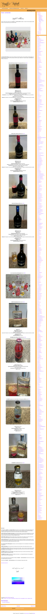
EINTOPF (38, 125)
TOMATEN (38, 452)
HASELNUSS (39, 203)
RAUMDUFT (38, 366)
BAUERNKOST (39, 62)
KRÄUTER (38, 262)
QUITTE (38, 363)
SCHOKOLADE (39, 398)
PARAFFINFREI (39, 345)
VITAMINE (38, 474)
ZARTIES (38, 511)
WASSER (38, 488)
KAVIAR (38, 239)
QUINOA (38, 362)
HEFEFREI (38, 208)
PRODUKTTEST (17, 598)
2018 (39, 14)
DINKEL (38, 114)
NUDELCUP (38, 325)
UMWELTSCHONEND (40, 467)
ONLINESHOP (13, 598)
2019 (39, 13)
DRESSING (38, 116)
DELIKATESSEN (39, 110)
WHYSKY (38, 500)
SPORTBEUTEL (39, 425)
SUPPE (38, 436)
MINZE (38, 304)
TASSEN (38, 442)
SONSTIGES (38, 421)
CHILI (38, 93)
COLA (38, 98)
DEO (37, 111)
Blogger (34, 613)
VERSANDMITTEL (39, 473)
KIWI (37, 246)
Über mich (22, 8)
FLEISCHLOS (39, 149)
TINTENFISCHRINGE (40, 451)
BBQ (37, 63)
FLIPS (38, 150)
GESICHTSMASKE (39, 177)
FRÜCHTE (38, 156)
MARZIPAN (38, 297)
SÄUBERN (38, 393)
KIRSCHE (38, 245)
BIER (38, 68)
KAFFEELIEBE (39, 228)
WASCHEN (38, 485)
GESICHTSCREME (39, 176)
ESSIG (38, 132)
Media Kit (26, 8)
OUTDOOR (38, 341)
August (40, 22)
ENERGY (38, 127)
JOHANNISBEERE (39, 223)
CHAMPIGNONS (39, 88)
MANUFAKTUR (39, 293)
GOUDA (38, 187)
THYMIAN (38, 446)
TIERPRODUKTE (39, 448)
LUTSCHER (38, 287)
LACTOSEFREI (39, 272)
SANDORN (38, 389)
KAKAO (38, 229)
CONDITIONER (39, 100)
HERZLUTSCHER (39, 209)
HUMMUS (38, 218)
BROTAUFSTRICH (39, 84)
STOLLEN (38, 432)
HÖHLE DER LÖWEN (40, 213)
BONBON (38, 77)
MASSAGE (38, 298)
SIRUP (38, 415)
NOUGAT (38, 324)
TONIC (26, 598)
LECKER (9, 598)
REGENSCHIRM (39, 367)
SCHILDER (38, 395)
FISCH (38, 144)
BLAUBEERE (39, 73)
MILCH (38, 303)
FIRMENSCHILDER (39, 143)
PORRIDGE (38, 357)
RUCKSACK (38, 382)
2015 (39, 33)
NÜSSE (38, 329)
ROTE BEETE (39, 378)
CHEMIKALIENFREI (39, 90)
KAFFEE (38, 225)
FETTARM (38, 139)
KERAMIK (38, 241)
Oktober (40, 17)
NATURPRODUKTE (39, 320)
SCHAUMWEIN (22, 598)
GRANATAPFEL (39, 188)
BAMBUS (38, 57)
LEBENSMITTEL (39, 276)
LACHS (38, 271)
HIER (24, 133)
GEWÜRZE (38, 182)
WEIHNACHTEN (39, 489)
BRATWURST (39, 79)
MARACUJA (38, 294)
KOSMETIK (38, 261)
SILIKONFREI (39, 414)
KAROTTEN (38, 234)
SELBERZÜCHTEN (39, 405)
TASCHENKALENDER (40, 441)
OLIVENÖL (38, 335)
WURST (38, 504)
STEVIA (38, 430)
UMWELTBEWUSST (39, 464)
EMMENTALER (39, 126)
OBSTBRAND (39, 330)
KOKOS (38, 255)
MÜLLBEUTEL (39, 309)
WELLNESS (38, 494)
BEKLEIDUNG (39, 67)
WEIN (31, 598)
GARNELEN (38, 165)
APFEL (38, 47)
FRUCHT (38, 154)
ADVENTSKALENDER (40, 40)
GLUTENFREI (39, 186)
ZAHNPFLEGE (39, 510)
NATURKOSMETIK (39, 319)
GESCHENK (38, 171)
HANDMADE (38, 198)
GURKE (38, 192)
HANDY (38, 202)
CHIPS (38, 94)
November (40, 16)
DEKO (38, 109)
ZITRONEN (38, 516)
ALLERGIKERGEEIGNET (40, 42)
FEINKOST (38, 136)
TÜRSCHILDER (39, 462)
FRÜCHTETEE (39, 159)
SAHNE (38, 384)
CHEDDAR (38, 89)
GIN (7, 598)
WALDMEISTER (39, 479)
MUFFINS (38, 308)
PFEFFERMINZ (39, 347)
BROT (38, 83)
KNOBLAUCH (39, 250)
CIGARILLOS (39, 95)
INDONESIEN (39, 219)
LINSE (38, 283)
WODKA (38, 501)
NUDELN (38, 326)
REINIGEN (38, 368)
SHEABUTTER (39, 410)
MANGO (38, 292)
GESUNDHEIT (39, 181)
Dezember (40, 15)
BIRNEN (38, 72)
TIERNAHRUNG (39, 447)
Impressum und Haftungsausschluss (14, 8)
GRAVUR (38, 191)
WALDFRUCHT (39, 478)
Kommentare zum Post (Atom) (20, 608)
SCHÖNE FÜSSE (39, 399)
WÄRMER (38, 484)
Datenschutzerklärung (5, 8)
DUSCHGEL (38, 121)
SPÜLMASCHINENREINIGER (41, 426)
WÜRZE (38, 506)
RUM (38, 383)
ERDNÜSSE (38, 130)
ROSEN (38, 377)
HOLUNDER (38, 214)
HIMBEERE (38, 212)
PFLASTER (38, 350)
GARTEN (38, 166)
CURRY (38, 105)
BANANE (38, 58)
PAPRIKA (38, 342)
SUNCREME (38, 435)
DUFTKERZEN (39, 120)
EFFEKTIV (38, 122)
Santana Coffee (40, 19)
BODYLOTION (39, 74)
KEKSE (38, 240)
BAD (37, 56)
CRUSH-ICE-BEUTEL (40, 104)
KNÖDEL (38, 251)
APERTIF (38, 46)
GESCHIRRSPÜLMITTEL (40, 175)
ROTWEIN (38, 379)
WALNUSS (38, 480)
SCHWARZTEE (39, 400)
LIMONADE (38, 282)
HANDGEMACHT (39, 197)
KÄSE (38, 235)
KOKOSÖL (38, 256)
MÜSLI (38, 314)
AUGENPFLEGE (39, 51)
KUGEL (38, 266)
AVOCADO (38, 52)
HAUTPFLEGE (39, 207)
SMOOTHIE (38, 416)
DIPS (38, 115)
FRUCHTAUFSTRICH (40, 155)
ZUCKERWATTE (39, 517)
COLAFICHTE (39, 99)
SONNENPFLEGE (39, 419)
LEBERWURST (39, 277)
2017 (39, 31)
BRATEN (38, 78)
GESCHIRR (38, 172)
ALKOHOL (4, 598)
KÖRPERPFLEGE (39, 260)
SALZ (38, 388)
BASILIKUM (38, 61)
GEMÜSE (38, 170)
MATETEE (38, 299)
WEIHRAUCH (39, 490)
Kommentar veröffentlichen (6, 602)
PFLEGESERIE (39, 352)
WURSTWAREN (39, 505)
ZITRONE (38, 515)
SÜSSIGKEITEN (39, 437)
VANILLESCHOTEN (39, 469)
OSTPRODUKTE (39, 340)
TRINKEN (28, 598)
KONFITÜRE (38, 257)
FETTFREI (38, 140)
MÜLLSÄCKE (39, 310)
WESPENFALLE (39, 499)
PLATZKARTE (39, 356)
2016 (39, 32)
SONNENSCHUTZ (39, 420)
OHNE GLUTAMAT (39, 331)
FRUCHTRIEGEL (39, 161)
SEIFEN (38, 404)
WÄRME (38, 483)
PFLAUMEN (38, 351)
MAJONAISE (38, 288)
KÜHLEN (38, 267)
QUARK (38, 361)
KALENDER (38, 230)
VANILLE (38, 468)
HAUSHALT (38, 204)
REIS (38, 372)
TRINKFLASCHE (39, 458)
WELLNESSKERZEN (39, 495)
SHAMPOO (38, 409)
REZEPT (38, 373)
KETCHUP (38, 244)
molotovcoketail (27, 613)
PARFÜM (38, 346)
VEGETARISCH (39, 472)
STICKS (38, 431)
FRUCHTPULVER (39, 160)
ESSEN (38, 131)
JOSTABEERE (39, 224)
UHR (37, 463)
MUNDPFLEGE (39, 313)
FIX (37, 145)
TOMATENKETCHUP (40, 453)
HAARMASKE (39, 193)
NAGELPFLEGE (39, 315)
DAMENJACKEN (39, 106)
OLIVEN (38, 334)
